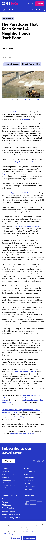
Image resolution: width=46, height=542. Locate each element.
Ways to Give (7, 502)
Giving (42, 10)
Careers (27, 484)
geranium (25, 119)
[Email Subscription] (29, 3)
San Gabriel (26, 398)
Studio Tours (28, 481)
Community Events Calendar (9, 481)
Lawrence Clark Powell (11, 112)
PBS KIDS (5, 478)
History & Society (12, 64)
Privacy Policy (8, 534)
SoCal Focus (8, 19)
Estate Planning (8, 508)
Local (18, 10)
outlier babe (11, 100)
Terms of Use (30, 532)
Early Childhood (30, 10)
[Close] (42, 524)
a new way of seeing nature (25, 372)
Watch (10, 10)
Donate (40, 4)
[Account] (33, 3)
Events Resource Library (8, 486)
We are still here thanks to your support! (11, 518)
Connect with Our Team (11, 514)
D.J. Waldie (10, 49)
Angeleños (6, 174)
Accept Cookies (29, 538)
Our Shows (6, 471)
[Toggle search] (4, 9)
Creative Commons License (32, 100)
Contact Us (28, 490)
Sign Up (8, 461)
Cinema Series (29, 478)
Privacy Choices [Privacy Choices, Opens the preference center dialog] (15, 538)
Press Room (28, 475)
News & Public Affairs (31, 64)
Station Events (29, 487)
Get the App (29, 496)
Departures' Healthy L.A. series (22, 434)
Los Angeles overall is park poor (24, 162)
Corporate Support (9, 511)
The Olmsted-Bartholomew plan (26, 226)
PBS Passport (7, 505)
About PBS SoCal (30, 471)
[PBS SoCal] (10, 3)
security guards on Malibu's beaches (21, 193)
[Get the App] (33, 503)
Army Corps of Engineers (19, 417)
